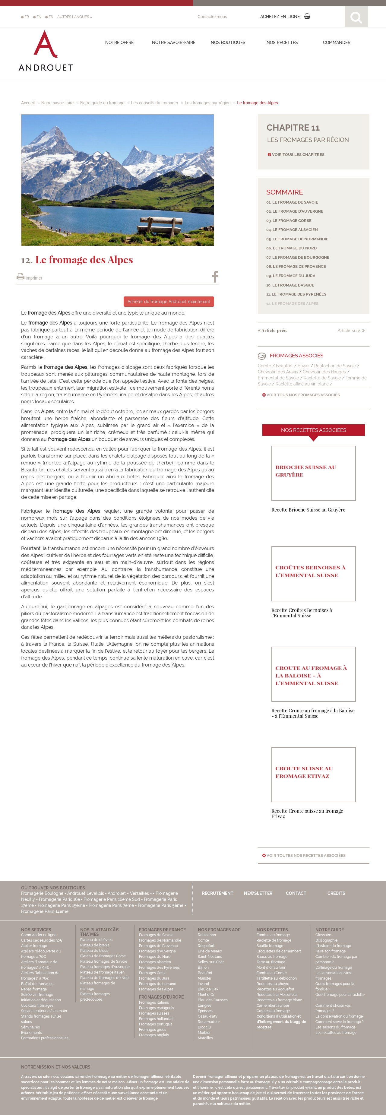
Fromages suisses (154, 1013)
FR (25, 17)
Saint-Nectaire (210, 957)
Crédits (336, 893)
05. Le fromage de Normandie (297, 239)
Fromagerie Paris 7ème (111, 905)
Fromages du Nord (155, 957)
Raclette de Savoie (322, 377)
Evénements (31, 1033)
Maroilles (205, 1038)
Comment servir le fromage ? (339, 1022)
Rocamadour (209, 1022)
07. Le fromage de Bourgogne (297, 257)
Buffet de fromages (37, 984)
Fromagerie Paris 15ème (61, 905)
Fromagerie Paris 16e (59, 899)
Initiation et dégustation (41, 1000)
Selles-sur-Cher (211, 962)
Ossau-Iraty (208, 1016)
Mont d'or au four (271, 967)
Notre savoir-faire (173, 42)
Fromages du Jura (154, 978)
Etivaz (303, 365)
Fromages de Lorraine (157, 984)
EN (37, 17)
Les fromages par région (208, 102)
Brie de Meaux (210, 951)
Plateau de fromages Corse (103, 956)
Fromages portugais (155, 1024)
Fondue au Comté (272, 973)
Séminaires (30, 1027)
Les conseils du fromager (154, 102)
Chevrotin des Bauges (325, 371)
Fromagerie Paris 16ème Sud (112, 899)
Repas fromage (34, 989)
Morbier (204, 1033)
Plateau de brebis (94, 945)
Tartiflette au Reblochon (277, 978)
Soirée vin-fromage (37, 995)
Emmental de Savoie (278, 377)
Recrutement (217, 893)
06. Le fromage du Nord (291, 248)
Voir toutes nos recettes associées (304, 855)
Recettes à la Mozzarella (277, 995)
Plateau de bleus (94, 951)
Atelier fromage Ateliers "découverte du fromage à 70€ (41, 951)
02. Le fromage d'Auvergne (294, 211)
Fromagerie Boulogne (42, 893)
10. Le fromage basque (290, 285)
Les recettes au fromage (335, 1033)
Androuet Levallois (85, 893)
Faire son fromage (330, 951)
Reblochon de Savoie (335, 365)
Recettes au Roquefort (275, 989)
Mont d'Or (206, 995)
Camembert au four (273, 1005)
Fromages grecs (152, 1030)
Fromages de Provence (158, 946)
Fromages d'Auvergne (157, 951)
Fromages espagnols (156, 1008)
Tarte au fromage (271, 962)
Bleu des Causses (213, 1000)
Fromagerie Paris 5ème (160, 905)
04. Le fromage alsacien (292, 229)
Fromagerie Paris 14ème (44, 911)
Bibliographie (326, 940)
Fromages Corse (152, 973)
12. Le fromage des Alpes (292, 303)
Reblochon (207, 935)
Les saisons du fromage (335, 1027)
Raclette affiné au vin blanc (302, 384)
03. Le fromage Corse (289, 220)
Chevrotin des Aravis (278, 371)
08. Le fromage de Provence (296, 266)
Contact (296, 893)
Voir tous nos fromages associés (301, 395)
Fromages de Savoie (156, 935)
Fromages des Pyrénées (159, 967)
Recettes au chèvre (273, 984)
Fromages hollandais (156, 1019)
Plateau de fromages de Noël (104, 978)
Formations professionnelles (44, 1038)
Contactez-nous (212, 16)
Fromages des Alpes (156, 989)
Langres (204, 1005)
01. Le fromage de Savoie (292, 202)
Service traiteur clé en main (44, 1011)
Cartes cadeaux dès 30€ (42, 940)
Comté (264, 365)
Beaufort (285, 365)
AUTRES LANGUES (74, 17)
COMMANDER (336, 42)
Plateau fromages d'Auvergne (105, 967)
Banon (203, 967)
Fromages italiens (154, 1002)
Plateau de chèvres (96, 940)
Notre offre (119, 42)
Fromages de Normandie (160, 940)
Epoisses (205, 1011)
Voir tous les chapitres (296, 154)
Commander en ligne (38, 935)
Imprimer (29, 278)
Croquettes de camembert (279, 951)
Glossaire (323, 935)
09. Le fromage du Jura (290, 276)
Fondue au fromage (273, 935)
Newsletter (258, 893)
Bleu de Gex (208, 989)
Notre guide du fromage (102, 102)
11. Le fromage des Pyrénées (296, 294)
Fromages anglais (154, 1035)
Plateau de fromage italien (102, 972)
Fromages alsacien (155, 962)
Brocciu (204, 1027)
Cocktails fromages (37, 1005)
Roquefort (206, 946)
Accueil (28, 102)
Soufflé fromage (270, 946)
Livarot (203, 984)
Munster (204, 978)
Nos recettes (282, 42)
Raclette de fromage (274, 940)
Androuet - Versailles (128, 893)
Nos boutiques (228, 42)
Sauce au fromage (272, 957)
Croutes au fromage (273, 1011)
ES (49, 17)
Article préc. (272, 330)
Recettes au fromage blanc (279, 1000)
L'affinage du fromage (333, 967)
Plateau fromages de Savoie (103, 961)
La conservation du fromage (339, 1016)
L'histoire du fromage (333, 946)
